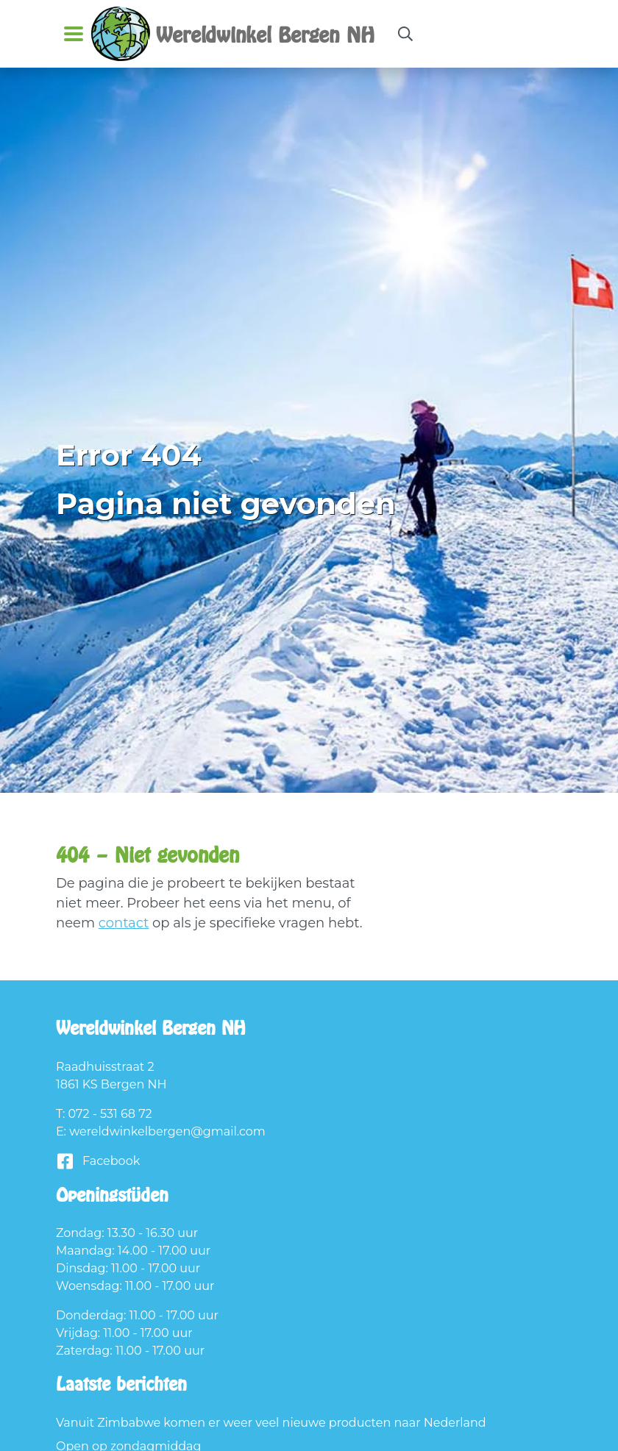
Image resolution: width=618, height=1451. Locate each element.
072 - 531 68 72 (110, 1114)
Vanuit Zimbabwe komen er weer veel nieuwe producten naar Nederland (271, 1423)
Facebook (98, 1161)
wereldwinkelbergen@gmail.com (167, 1131)
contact (124, 923)
